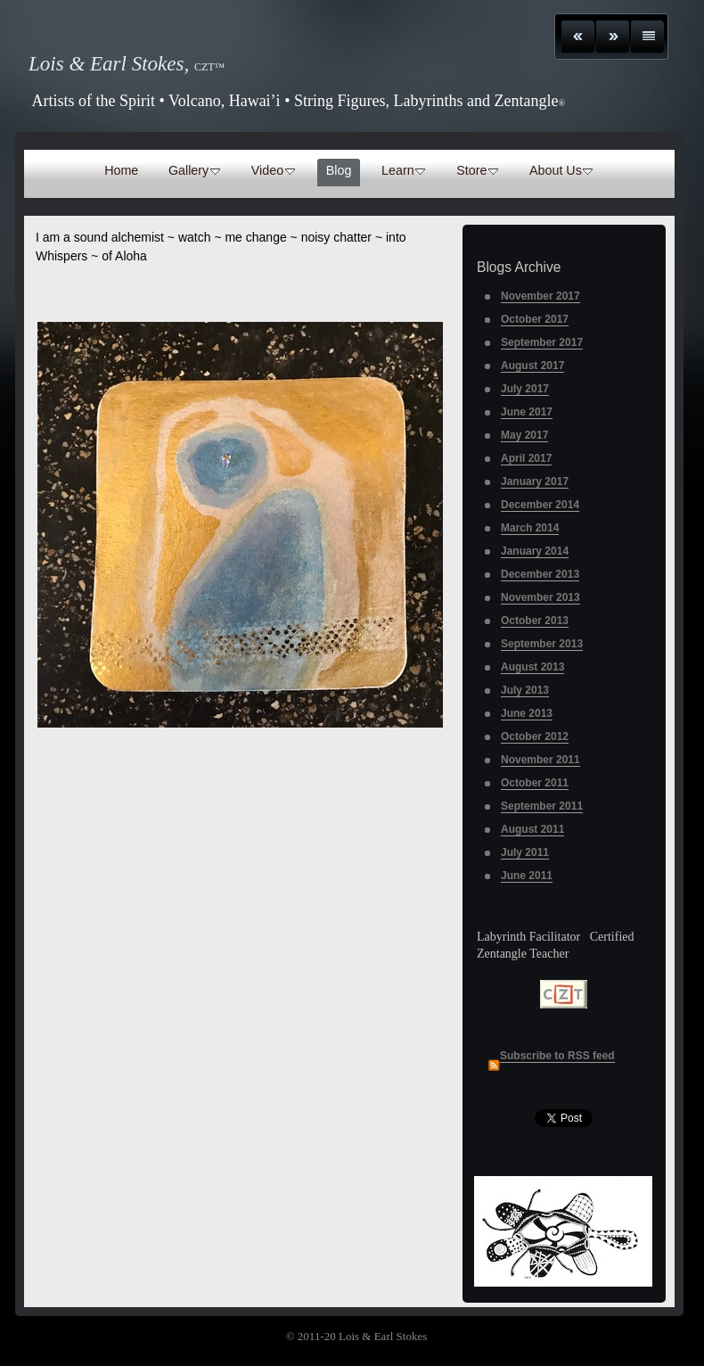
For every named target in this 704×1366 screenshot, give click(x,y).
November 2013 (540, 597)
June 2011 (527, 875)
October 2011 (535, 783)
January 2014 (535, 551)
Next (612, 37)
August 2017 (532, 365)
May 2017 (524, 435)
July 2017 (525, 389)
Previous (577, 37)
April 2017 (526, 458)
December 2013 (540, 574)
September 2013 (542, 644)
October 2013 (535, 620)
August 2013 (532, 667)
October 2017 (535, 319)
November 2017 (540, 296)
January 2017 (535, 481)
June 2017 (527, 412)
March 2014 (530, 528)
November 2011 (540, 759)
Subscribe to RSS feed (557, 1055)
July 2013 (525, 690)
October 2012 (535, 736)
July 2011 (525, 852)
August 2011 (532, 829)
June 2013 (527, 713)
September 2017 (542, 342)
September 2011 (542, 806)
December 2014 (540, 504)
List (647, 37)
